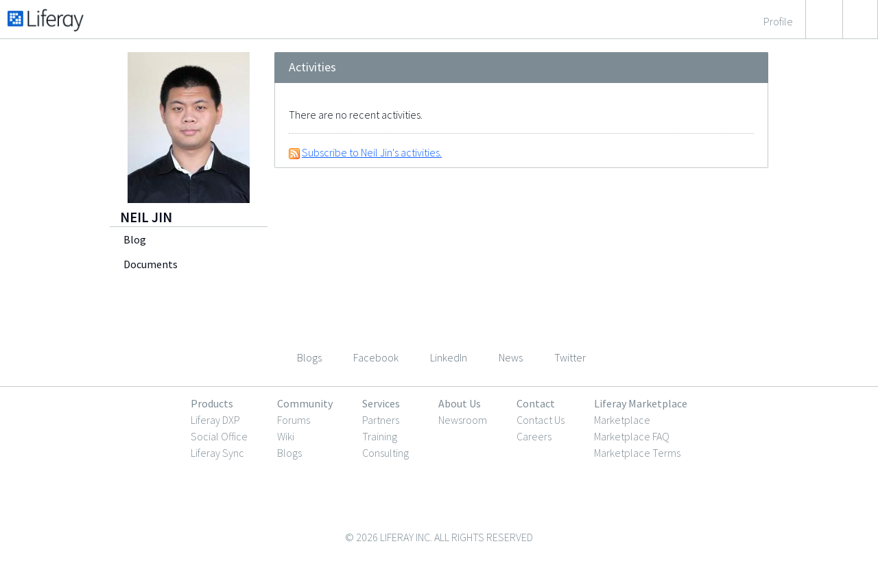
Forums (293, 420)
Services (381, 403)
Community (305, 403)
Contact (536, 403)
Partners (380, 420)
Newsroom (462, 420)
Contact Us (541, 420)
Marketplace (622, 420)
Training (379, 436)
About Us (459, 403)
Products (212, 403)
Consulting (385, 453)
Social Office (219, 436)
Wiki (285, 436)
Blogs (289, 453)
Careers (534, 436)
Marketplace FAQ (631, 436)
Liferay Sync (217, 453)
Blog (134, 239)
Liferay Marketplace (640, 403)
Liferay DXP (215, 420)
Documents (150, 264)
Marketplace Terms (637, 453)
